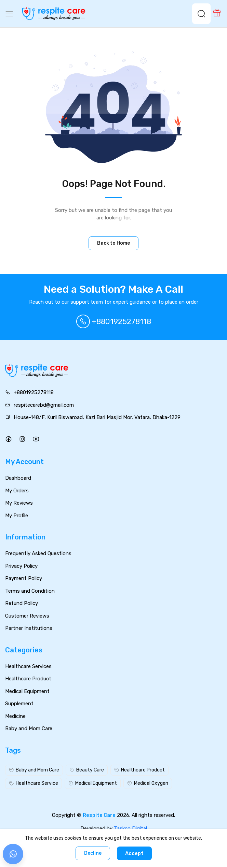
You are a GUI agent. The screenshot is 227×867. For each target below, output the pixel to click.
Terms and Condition (30, 591)
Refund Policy (21, 603)
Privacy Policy (21, 566)
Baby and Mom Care (28, 728)
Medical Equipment (27, 691)
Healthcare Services (28, 666)
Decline (93, 853)
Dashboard (18, 478)
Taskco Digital (130, 828)
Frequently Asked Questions (38, 553)
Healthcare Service (33, 783)
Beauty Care (86, 770)
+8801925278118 (113, 321)
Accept (134, 853)
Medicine (15, 716)
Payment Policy (23, 578)
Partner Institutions (28, 628)
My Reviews (19, 503)
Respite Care (99, 815)
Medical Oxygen (147, 783)
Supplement (19, 703)
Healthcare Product (28, 679)
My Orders (17, 491)
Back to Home (113, 243)
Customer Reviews (27, 616)
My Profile (16, 515)
